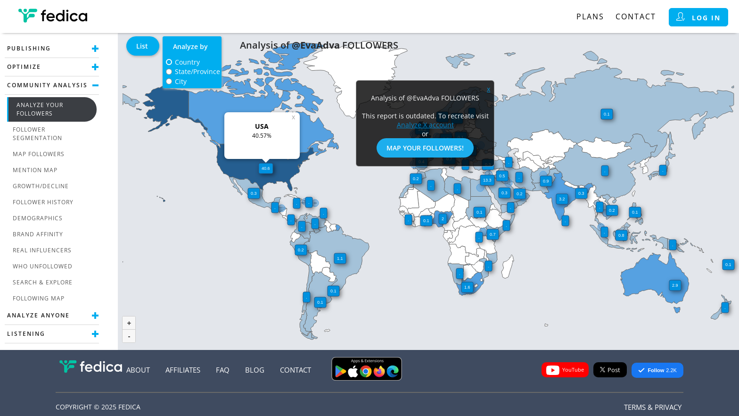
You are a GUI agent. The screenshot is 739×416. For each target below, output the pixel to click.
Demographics (38, 218)
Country (187, 62)
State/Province (197, 71)
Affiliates (182, 369)
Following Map (39, 298)
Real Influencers (42, 250)
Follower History (43, 202)
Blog (254, 369)
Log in (698, 17)
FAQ (223, 369)
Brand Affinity (38, 234)
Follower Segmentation (37, 133)
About (138, 369)
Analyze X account (425, 124)
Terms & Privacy (653, 407)
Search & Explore (43, 282)
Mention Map (35, 170)
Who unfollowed (43, 266)
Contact (636, 16)
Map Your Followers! (425, 147)
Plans (590, 16)
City (181, 81)
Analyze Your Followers (39, 109)
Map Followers (39, 154)
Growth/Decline (41, 186)
